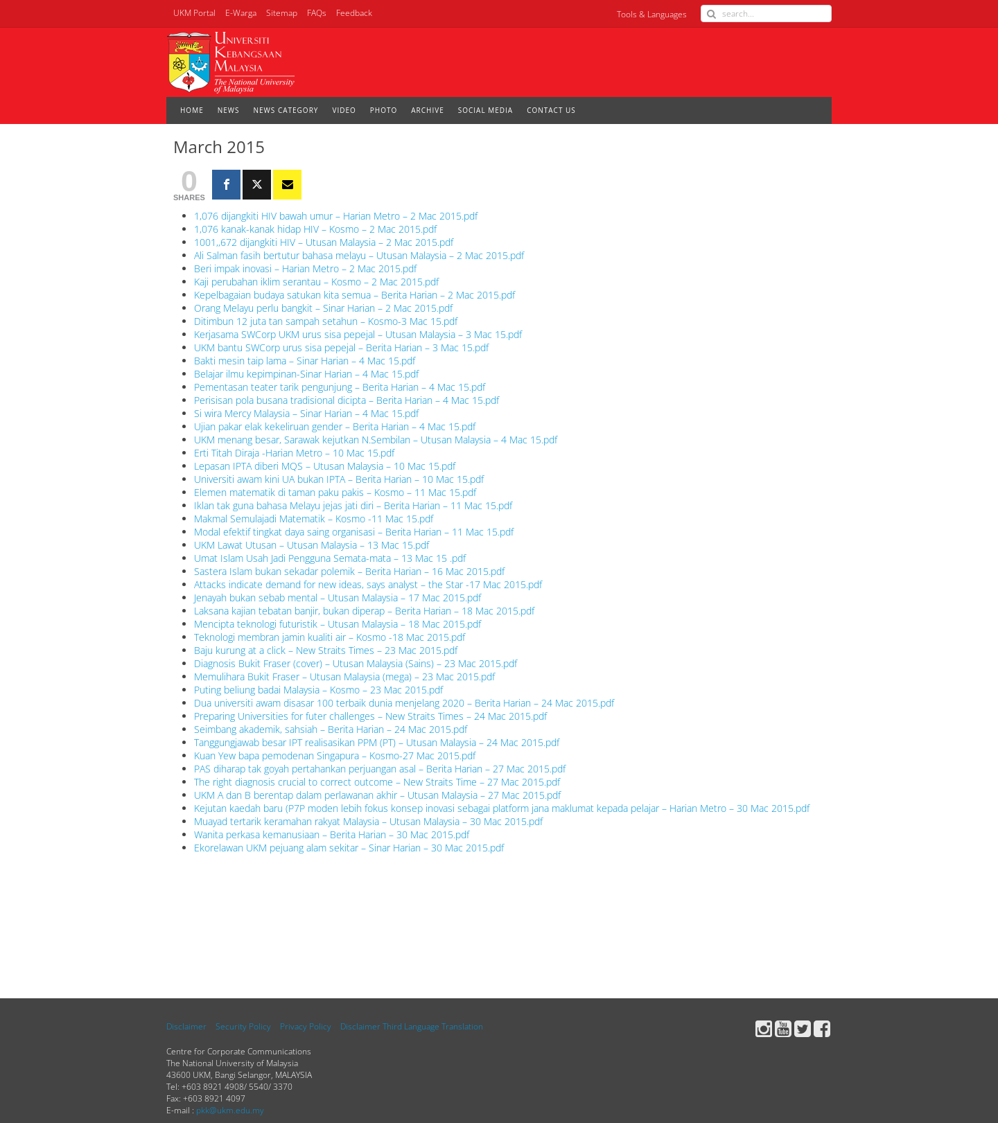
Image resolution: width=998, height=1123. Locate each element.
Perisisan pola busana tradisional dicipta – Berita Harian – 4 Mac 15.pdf (346, 400)
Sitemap (281, 13)
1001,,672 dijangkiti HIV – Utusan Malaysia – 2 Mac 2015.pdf (323, 242)
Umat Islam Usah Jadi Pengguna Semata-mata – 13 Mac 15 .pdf (330, 558)
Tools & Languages (652, 14)
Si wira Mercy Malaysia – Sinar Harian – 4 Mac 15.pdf (306, 413)
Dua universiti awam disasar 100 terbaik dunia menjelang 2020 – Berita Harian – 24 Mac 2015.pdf (404, 702)
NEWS (229, 110)
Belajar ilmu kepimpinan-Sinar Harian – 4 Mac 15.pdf (306, 373)
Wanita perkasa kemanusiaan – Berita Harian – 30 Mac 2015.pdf (331, 834)
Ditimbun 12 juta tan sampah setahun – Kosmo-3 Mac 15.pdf (325, 321)
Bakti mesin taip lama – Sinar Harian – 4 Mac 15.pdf (304, 360)
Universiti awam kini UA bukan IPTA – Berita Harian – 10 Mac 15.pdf (339, 479)
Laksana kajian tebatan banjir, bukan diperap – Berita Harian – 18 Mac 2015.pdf (364, 610)
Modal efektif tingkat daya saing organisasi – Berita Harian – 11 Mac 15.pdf (354, 531)
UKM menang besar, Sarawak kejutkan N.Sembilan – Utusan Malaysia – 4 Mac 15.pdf (375, 439)
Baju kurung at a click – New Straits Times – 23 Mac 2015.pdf (325, 650)
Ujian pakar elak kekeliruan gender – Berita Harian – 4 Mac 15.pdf (334, 426)
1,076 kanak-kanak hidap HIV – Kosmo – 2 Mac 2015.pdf (315, 229)
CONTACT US (551, 110)
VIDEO (344, 110)
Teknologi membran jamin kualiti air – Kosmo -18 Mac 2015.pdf (329, 637)
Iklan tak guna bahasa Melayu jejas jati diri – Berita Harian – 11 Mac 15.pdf (353, 505)
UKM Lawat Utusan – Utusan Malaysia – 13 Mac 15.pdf (311, 544)
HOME (192, 110)
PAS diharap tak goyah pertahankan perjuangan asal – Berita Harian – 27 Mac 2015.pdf (380, 768)
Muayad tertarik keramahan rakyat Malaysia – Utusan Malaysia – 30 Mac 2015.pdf (368, 821)
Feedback (354, 13)
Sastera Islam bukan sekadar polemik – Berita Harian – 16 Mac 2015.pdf (349, 571)
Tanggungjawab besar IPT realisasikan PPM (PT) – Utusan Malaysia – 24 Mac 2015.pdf (376, 742)
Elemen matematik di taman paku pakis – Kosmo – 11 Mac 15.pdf (335, 492)
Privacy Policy (305, 1026)
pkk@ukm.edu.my (230, 1110)
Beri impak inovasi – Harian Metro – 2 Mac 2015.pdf (305, 268)
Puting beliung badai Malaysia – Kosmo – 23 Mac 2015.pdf (318, 689)
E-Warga (240, 13)
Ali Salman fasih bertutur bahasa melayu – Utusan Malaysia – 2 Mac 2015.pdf (359, 255)
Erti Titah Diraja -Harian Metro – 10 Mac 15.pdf (294, 452)
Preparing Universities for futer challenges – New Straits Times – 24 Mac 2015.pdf (370, 716)
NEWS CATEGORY (286, 110)
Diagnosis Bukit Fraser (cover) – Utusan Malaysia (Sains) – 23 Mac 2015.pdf (355, 663)
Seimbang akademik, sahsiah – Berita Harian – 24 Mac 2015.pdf (330, 729)
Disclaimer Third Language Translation (411, 1026)
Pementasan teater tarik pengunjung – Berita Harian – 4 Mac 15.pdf (339, 387)
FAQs (316, 13)
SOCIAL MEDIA (485, 110)
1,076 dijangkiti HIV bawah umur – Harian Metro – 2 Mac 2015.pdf (336, 215)
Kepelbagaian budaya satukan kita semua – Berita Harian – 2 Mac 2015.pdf (354, 294)
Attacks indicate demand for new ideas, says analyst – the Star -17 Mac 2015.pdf (368, 584)
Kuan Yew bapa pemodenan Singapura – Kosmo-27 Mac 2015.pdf (334, 755)
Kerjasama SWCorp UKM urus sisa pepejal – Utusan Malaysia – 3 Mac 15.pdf (358, 334)
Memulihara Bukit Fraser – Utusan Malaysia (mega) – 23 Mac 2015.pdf (344, 676)
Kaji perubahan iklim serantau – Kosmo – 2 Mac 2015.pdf (316, 281)
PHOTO (383, 110)
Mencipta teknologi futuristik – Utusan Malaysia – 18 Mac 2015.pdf (337, 623)
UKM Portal (194, 13)
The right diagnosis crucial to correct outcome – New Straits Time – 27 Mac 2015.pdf (377, 781)
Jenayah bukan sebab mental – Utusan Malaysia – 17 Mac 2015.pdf (337, 597)
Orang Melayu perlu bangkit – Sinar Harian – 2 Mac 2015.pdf (323, 308)
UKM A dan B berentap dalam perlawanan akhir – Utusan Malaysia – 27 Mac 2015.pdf (377, 795)
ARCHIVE (427, 110)
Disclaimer (186, 1026)
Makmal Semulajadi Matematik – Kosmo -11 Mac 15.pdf (313, 518)
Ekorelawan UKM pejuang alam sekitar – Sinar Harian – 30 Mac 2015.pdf (349, 847)
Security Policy (243, 1026)
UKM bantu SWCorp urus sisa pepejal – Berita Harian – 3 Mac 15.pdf (341, 347)
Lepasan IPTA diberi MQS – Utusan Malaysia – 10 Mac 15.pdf (324, 465)
